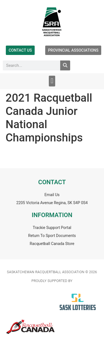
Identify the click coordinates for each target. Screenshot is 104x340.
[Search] (65, 65)
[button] (52, 81)
